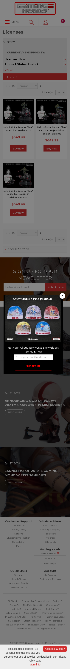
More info (34, 664)
